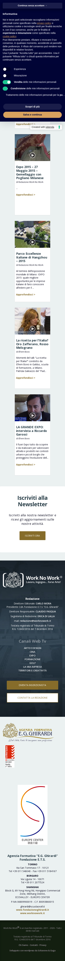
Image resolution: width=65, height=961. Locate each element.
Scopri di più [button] (32, 106)
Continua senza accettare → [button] (32, 5)
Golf (32, 663)
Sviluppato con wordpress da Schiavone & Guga (32, 950)
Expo (32, 655)
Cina (32, 651)
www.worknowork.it (32, 913)
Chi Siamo (23, 945)
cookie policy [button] (9, 36)
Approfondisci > (25, 124)
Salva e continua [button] (32, 114)
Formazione (33, 659)
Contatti (34, 945)
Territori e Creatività (32, 670)
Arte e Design (32, 648)
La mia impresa (32, 666)
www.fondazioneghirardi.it (32, 909)
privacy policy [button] (44, 23)
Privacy (43, 945)
